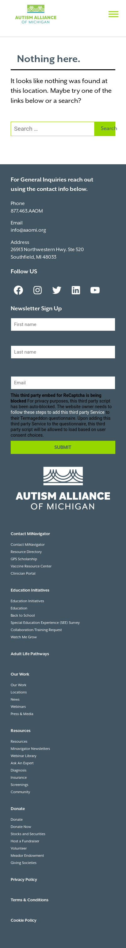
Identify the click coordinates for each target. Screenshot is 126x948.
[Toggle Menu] (113, 14)
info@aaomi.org (28, 230)
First (15, 336)
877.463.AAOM (27, 211)
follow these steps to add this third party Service (58, 412)
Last (15, 364)
